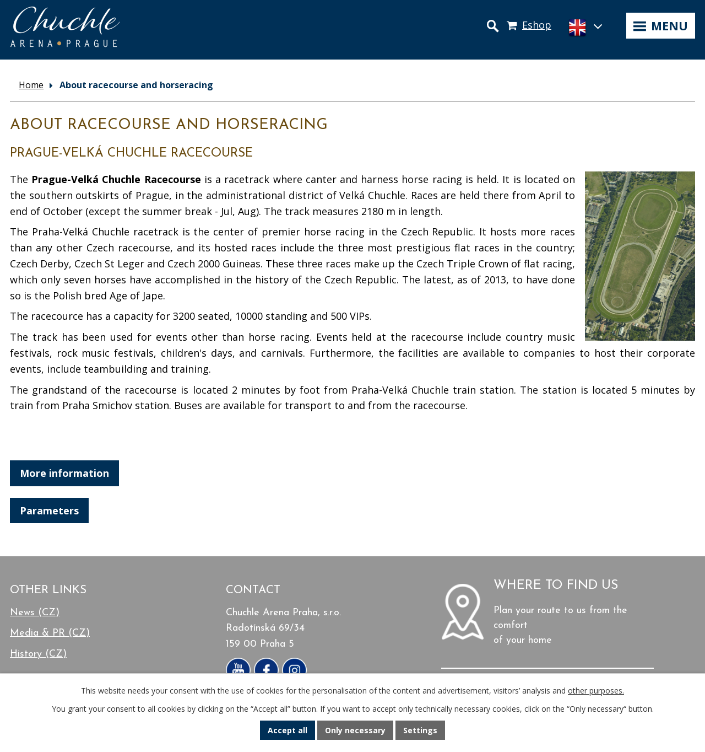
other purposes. (596, 690)
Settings (420, 730)
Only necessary (355, 730)
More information (64, 473)
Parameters (49, 510)
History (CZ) (38, 654)
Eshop (536, 24)
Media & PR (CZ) (50, 633)
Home (31, 85)
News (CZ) (34, 613)
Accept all (287, 730)
